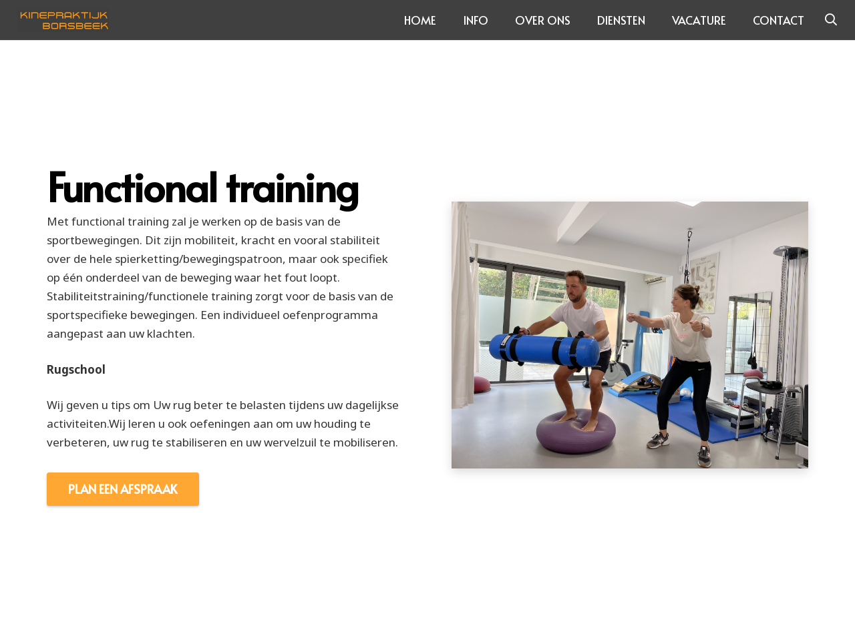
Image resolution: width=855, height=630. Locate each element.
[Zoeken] (831, 20)
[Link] (63, 20)
